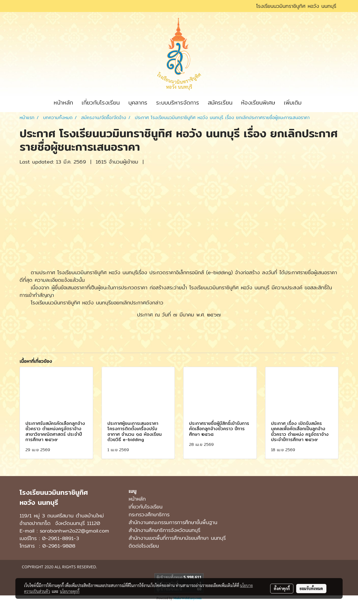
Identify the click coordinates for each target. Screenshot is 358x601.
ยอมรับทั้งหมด (311, 588)
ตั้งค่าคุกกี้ (282, 588)
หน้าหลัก (63, 102)
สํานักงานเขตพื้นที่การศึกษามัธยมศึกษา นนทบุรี (177, 538)
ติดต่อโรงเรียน (144, 546)
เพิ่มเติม (293, 102)
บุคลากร (137, 102)
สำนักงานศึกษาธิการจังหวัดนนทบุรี (164, 530)
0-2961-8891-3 (60, 538)
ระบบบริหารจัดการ (177, 102)
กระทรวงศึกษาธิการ (149, 514)
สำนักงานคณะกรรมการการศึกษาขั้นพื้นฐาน (173, 522)
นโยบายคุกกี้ (69, 591)
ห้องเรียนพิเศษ (258, 102)
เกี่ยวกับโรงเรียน (101, 102)
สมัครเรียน (220, 102)
